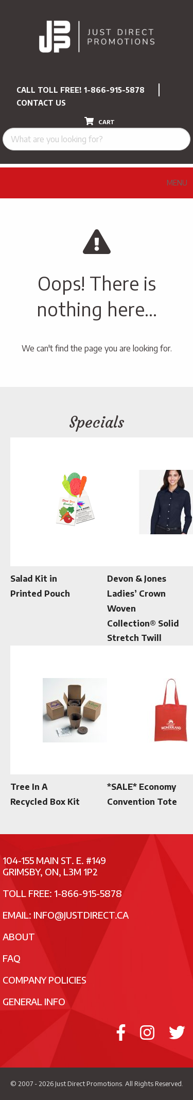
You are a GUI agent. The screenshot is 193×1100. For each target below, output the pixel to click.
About (19, 936)
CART (99, 121)
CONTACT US (41, 102)
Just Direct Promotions (88, 1083)
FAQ (12, 958)
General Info (34, 1001)
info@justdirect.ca (81, 915)
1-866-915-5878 (114, 90)
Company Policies (44, 980)
